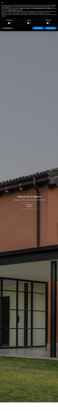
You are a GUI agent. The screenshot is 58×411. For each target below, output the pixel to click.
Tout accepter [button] (50, 28)
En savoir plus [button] (7, 28)
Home (20, 193)
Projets (25, 193)
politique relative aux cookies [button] (15, 10)
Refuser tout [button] (38, 28)
